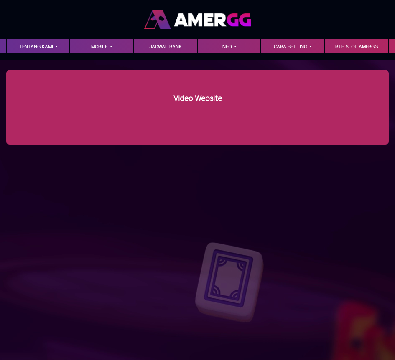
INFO (227, 47)
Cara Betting (291, 47)
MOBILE (100, 47)
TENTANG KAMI (36, 47)
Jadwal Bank (165, 47)
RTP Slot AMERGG (356, 47)
